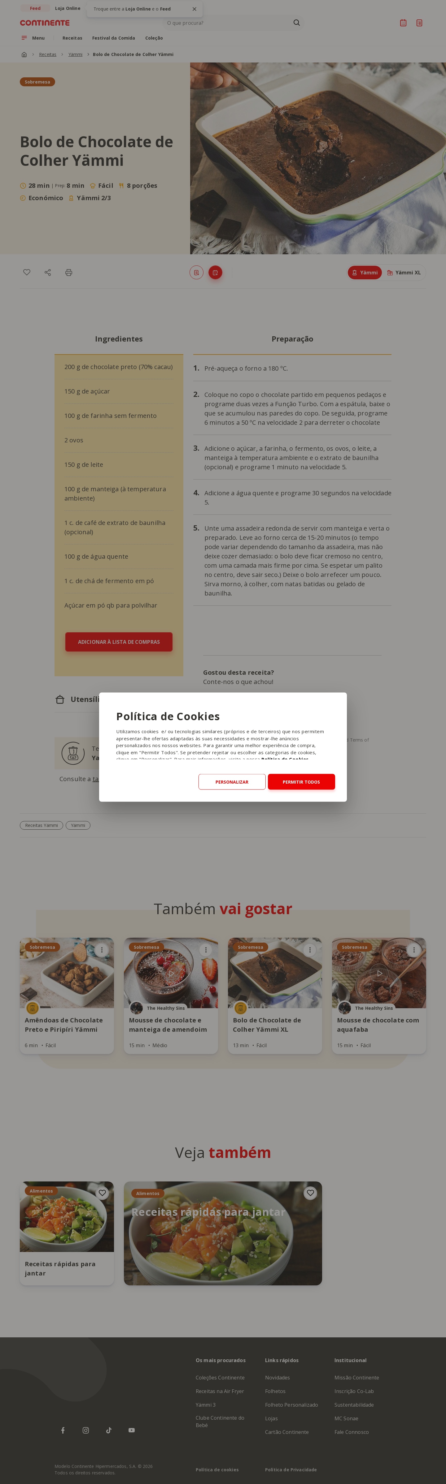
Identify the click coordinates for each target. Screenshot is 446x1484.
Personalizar (232, 782)
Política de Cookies (285, 759)
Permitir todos (301, 782)
